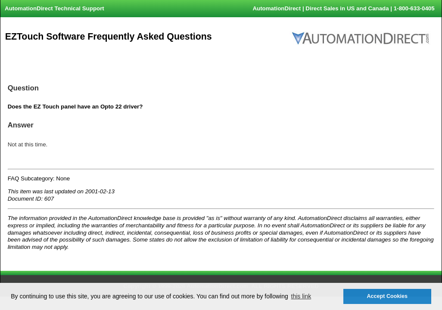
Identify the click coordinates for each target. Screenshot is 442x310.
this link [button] (301, 296)
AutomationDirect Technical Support (54, 8)
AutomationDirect (276, 8)
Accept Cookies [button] (387, 296)
